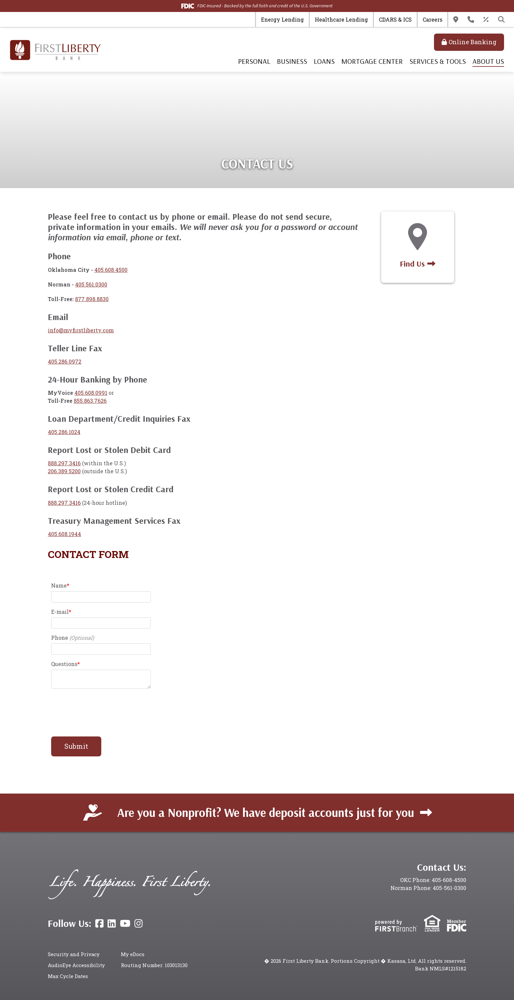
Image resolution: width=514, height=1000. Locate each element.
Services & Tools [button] (437, 61)
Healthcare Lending (341, 19)
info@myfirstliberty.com (81, 330)
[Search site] (501, 20)
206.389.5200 (64, 471)
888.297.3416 (64, 463)
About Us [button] (488, 61)
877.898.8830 (92, 298)
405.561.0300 (91, 284)
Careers (432, 19)
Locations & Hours (455, 19)
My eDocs (132, 954)
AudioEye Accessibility (76, 965)
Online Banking (472, 42)
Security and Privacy (74, 954)
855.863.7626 (90, 400)
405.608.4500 (111, 269)
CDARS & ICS (395, 19)
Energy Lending (282, 19)
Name (59, 585)
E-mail (60, 611)
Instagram (138, 923)
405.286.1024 (64, 431)
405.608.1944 (64, 533)
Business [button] (292, 61)
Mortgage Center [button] (372, 61)
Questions (64, 663)
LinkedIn (112, 923)
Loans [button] (324, 61)
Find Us (412, 264)
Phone (59, 637)
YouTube (125, 923)
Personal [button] (254, 61)
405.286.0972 (64, 361)
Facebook (99, 923)
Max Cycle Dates (68, 976)
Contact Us (471, 19)
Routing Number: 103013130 (154, 965)
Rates (486, 19)
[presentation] (101, 709)
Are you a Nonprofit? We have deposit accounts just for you (265, 812)
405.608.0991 (90, 392)
